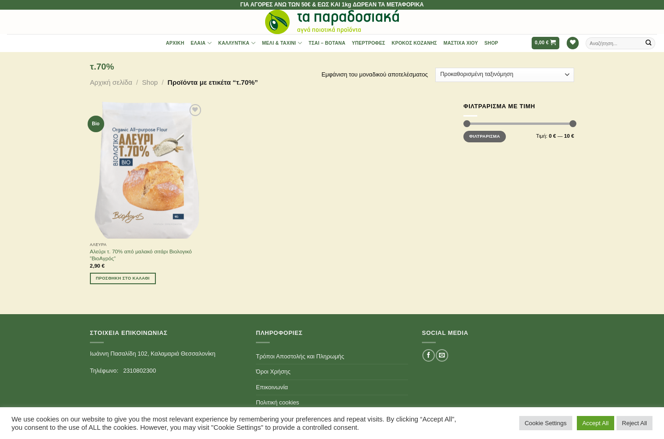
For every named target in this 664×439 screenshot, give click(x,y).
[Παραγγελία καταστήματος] (504, 75)
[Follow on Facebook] (428, 355)
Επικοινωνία (272, 387)
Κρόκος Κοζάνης (414, 43)
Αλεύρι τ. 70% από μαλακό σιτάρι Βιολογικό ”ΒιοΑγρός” (141, 255)
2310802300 (139, 370)
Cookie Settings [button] (546, 423)
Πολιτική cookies (277, 402)
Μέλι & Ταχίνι (282, 43)
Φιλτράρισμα (484, 136)
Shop (491, 43)
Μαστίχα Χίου (461, 43)
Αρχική (175, 43)
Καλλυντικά (236, 43)
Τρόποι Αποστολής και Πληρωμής (300, 356)
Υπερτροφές (368, 43)
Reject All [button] (634, 423)
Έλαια (201, 43)
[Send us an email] (442, 355)
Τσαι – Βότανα (326, 43)
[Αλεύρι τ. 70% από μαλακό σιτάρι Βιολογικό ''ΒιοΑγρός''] (147, 170)
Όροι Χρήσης (273, 371)
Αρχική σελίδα (111, 82)
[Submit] (648, 43)
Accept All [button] (595, 423)
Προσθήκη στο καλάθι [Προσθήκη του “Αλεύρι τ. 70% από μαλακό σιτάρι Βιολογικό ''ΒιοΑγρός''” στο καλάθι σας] (123, 278)
